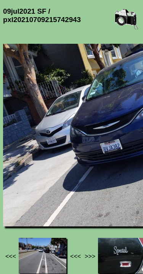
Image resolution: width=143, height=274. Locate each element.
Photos (45, 205)
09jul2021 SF (78, 205)
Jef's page (17, 205)
